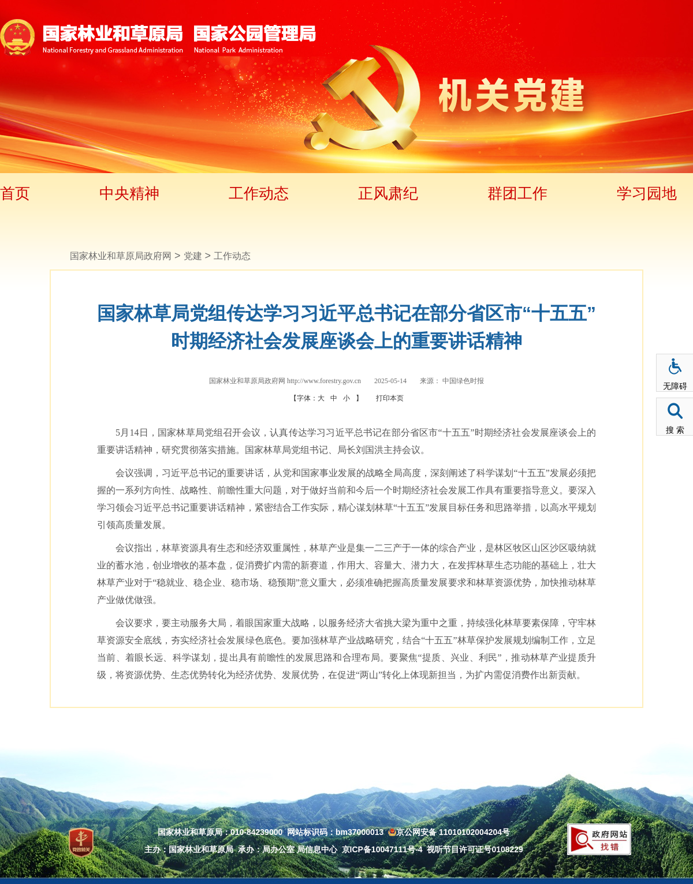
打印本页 (390, 398)
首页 (15, 193)
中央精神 (129, 193)
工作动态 (259, 193)
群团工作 (517, 193)
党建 (193, 256)
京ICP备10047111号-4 (382, 849)
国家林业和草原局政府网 (121, 256)
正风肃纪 (388, 193)
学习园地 (647, 193)
